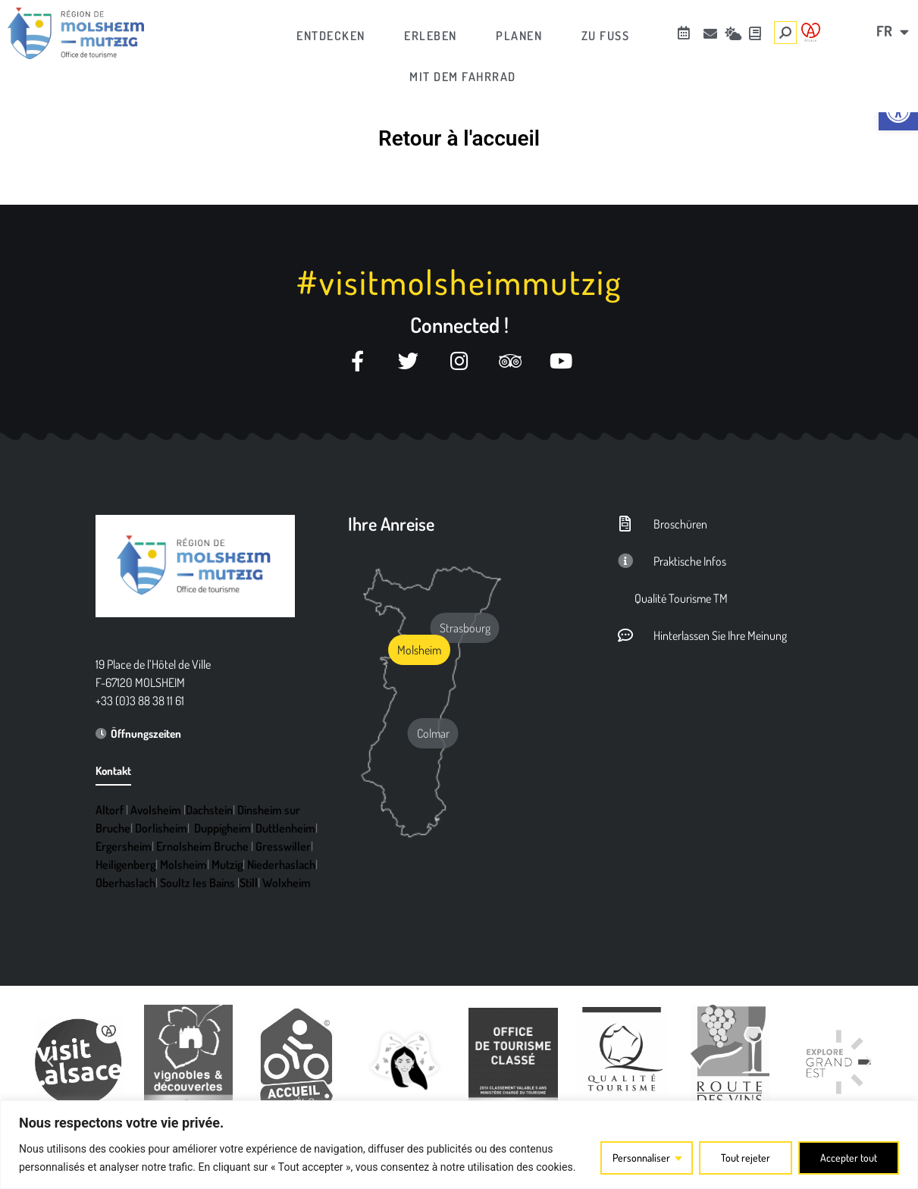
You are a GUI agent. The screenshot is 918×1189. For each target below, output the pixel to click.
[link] (898, 110)
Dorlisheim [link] (161, 828)
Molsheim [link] (183, 864)
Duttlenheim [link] (285, 828)
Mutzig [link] (227, 864)
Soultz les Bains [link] (197, 882)
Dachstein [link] (209, 809)
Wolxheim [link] (286, 882)
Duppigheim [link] (222, 828)
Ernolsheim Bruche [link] (202, 846)
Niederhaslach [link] (281, 864)
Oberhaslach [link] (125, 882)
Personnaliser (641, 1157)
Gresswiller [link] (283, 846)
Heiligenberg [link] (125, 864)
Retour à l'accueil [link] (459, 138)
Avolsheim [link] (155, 809)
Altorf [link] (110, 809)
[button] (50, 1061)
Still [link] (249, 882)
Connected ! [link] (459, 324)
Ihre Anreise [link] (391, 523)
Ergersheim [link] (124, 846)
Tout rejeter (745, 1157)
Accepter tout (848, 1157)
